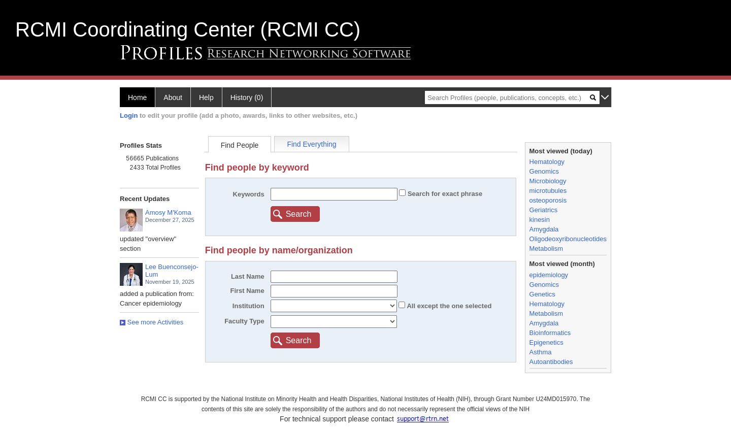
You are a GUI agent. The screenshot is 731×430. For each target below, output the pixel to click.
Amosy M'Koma (168, 212)
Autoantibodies (551, 362)
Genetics (542, 294)
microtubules (548, 190)
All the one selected (448, 306)
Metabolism (546, 248)
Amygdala (544, 229)
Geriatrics (543, 210)
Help (206, 97)
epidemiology (549, 275)
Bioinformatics (550, 333)
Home (137, 97)
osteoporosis (548, 200)
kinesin (539, 219)
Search (299, 214)
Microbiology (548, 181)
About (172, 97)
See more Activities (151, 322)
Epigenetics (546, 342)
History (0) (246, 97)
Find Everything (311, 144)
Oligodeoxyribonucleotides (568, 239)
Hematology (546, 162)
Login (129, 115)
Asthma (540, 352)
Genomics (544, 171)
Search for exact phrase (444, 193)
